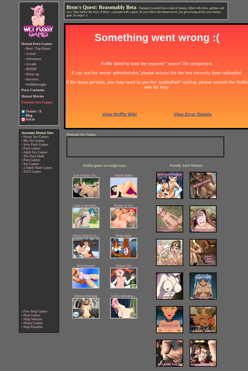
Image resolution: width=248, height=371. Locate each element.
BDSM (31, 69)
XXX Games (32, 171)
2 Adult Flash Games (37, 167)
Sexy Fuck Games (35, 144)
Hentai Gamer (33, 323)
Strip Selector (32, 319)
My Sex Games (34, 140)
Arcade (31, 64)
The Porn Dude (33, 156)
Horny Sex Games (36, 137)
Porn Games (31, 148)
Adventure (33, 59)
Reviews (32, 79)
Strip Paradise (33, 327)
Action (31, 54)
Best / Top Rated (38, 48)
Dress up (32, 74)
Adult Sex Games (35, 152)
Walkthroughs (36, 84)
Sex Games (31, 164)
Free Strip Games (35, 311)
